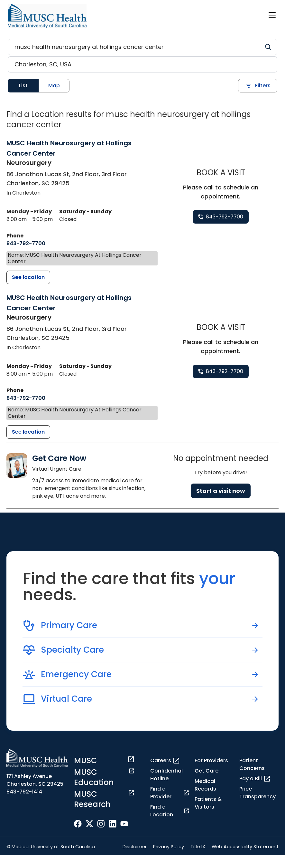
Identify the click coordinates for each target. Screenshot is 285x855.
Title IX (197, 846)
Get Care (206, 770)
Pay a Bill (255, 779)
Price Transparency (257, 792)
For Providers (211, 760)
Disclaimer (135, 846)
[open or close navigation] (272, 15)
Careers (165, 760)
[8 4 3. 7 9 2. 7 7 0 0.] (25, 243)
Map (54, 85)
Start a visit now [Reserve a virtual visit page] (220, 491)
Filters (258, 86)
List (23, 85)
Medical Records (205, 785)
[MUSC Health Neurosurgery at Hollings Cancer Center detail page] (28, 277)
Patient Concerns (252, 764)
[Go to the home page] (47, 16)
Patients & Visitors (208, 803)
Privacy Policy (168, 846)
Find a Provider (169, 792)
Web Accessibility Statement (245, 846)
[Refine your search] (142, 47)
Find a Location (169, 810)
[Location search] (142, 64)
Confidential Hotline (166, 774)
